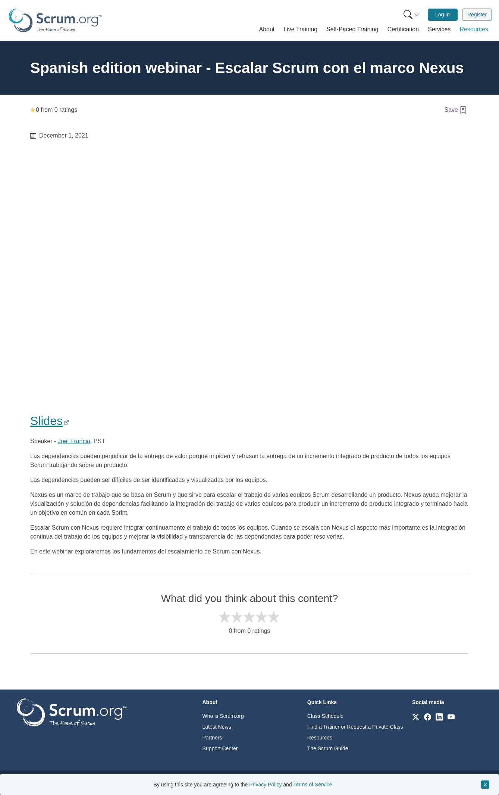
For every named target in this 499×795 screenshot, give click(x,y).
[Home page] (55, 20)
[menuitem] (411, 14)
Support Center (220, 748)
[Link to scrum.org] (415, 716)
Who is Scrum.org (223, 716)
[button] (267, 29)
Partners (212, 738)
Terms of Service (312, 785)
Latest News (217, 727)
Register (477, 15)
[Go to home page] (71, 712)
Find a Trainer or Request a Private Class (355, 727)
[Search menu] (412, 14)
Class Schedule (325, 716)
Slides (46, 421)
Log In (442, 15)
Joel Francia (74, 441)
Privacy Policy (265, 785)
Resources (319, 738)
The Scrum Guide (327, 748)
